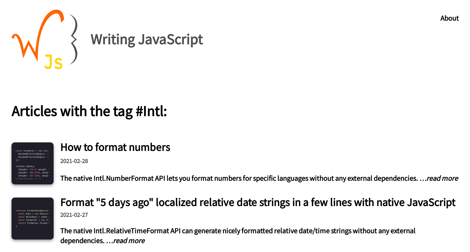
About (449, 18)
